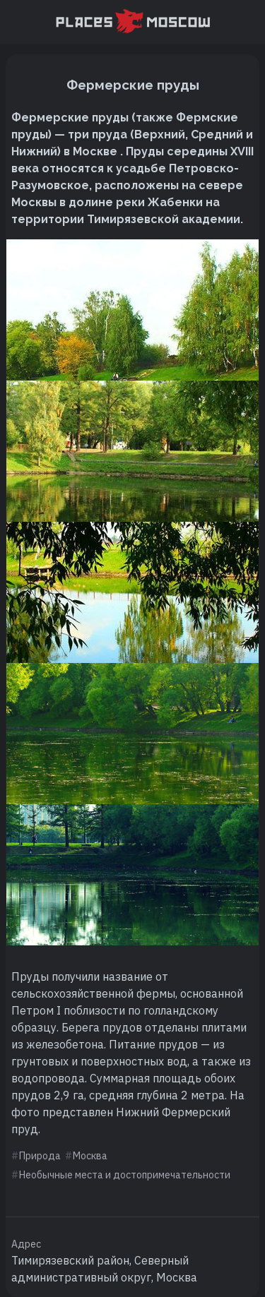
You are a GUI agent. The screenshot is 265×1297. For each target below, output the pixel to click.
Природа (40, 1155)
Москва (90, 1155)
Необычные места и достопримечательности (124, 1175)
